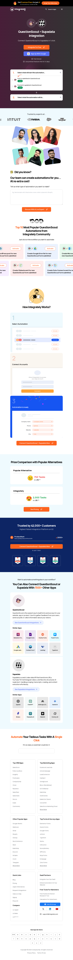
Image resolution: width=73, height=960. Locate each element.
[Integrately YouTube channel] (57, 909)
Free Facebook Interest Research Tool (47, 895)
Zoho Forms (43, 862)
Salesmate (16, 796)
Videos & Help (17, 894)
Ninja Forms (43, 855)
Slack (14, 845)
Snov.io (15, 799)
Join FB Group (50, 904)
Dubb (14, 803)
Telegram (16, 862)
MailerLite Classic (45, 799)
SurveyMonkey (44, 848)
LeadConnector (45, 774)
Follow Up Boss (17, 771)
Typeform (43, 838)
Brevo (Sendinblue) (46, 785)
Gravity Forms (44, 827)
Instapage (43, 859)
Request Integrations (19, 890)
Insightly (15, 774)
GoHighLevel (44, 781)
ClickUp (15, 838)
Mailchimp (43, 792)
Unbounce (43, 845)
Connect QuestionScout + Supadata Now (36, 443)
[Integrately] (17, 9)
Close (14, 785)
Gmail (14, 831)
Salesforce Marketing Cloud (48, 806)
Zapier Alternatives (19, 887)
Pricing (15, 883)
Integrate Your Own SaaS (47, 879)
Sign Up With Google (36, 53)
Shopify (15, 834)
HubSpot (42, 778)
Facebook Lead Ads (46, 767)
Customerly (16, 806)
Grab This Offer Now (50, 3)
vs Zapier (15, 910)
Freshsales (16, 778)
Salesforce (16, 767)
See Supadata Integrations (26, 689)
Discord (15, 852)
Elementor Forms (45, 823)
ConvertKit (43, 803)
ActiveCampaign (45, 771)
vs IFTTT (15, 917)
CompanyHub (17, 781)
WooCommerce (18, 841)
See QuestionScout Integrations (28, 623)
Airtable (15, 855)
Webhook (16, 827)
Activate (21, 248)
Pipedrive (16, 789)
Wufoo (42, 841)
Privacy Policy (31, 953)
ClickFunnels (44, 796)
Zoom (14, 859)
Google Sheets (17, 823)
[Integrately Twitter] (43, 909)
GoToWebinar (44, 789)
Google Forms (44, 831)
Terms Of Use (41, 953)
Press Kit (15, 901)
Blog (14, 880)
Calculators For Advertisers (48, 899)
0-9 (13, 934)
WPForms (43, 852)
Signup (15, 897)
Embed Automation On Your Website (48, 884)
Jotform (42, 834)
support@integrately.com (49, 914)
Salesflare (16, 792)
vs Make (15, 913)
